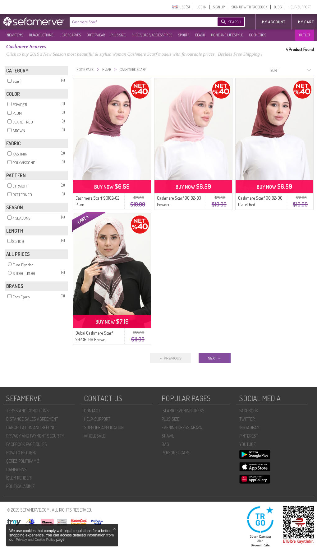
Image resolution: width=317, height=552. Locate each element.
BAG (165, 444)
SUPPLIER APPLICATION (104, 427)
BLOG (278, 7)
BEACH (200, 35)
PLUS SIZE (118, 35)
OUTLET (304, 35)
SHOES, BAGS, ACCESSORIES (151, 35)
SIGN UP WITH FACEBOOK (249, 7)
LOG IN (201, 7)
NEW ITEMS (15, 35)
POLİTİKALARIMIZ (20, 486)
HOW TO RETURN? (21, 452)
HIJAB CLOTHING (41, 35)
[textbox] (137, 22)
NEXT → (214, 358)
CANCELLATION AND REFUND (31, 427)
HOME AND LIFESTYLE (227, 35)
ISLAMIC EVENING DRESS (183, 410)
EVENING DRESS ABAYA (182, 427)
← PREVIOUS (170, 358)
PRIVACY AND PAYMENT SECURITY (35, 435)
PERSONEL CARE (176, 452)
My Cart (306, 22)
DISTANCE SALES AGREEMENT (32, 419)
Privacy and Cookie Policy (36, 539)
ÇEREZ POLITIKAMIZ (22, 461)
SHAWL (168, 435)
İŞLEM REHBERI (19, 477)
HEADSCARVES (70, 35)
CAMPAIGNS (16, 469)
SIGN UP (219, 7)
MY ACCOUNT (273, 22)
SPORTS (183, 35)
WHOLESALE (94, 435)
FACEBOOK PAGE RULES (26, 444)
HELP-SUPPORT (299, 7)
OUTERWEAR (96, 35)
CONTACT (92, 410)
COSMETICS (257, 35)
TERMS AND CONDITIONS (27, 410)
